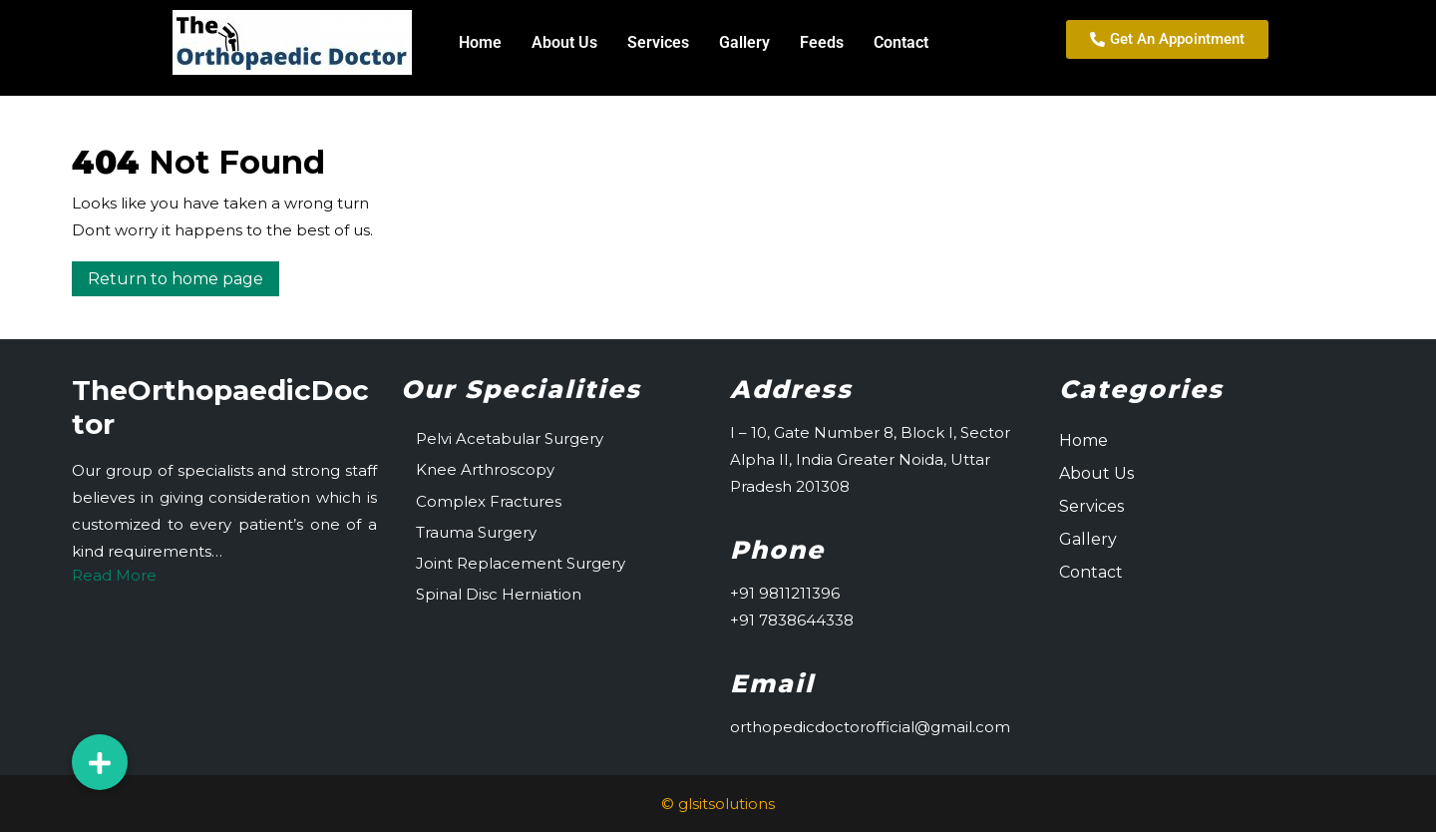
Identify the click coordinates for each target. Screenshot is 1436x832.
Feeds (822, 42)
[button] (100, 762)
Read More (114, 575)
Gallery (744, 42)
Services (658, 42)
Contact (901, 42)
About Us (564, 42)
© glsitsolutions (718, 803)
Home (480, 42)
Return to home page (183, 274)
